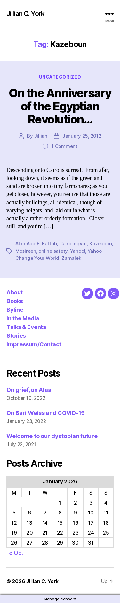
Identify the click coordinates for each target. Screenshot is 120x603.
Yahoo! (77, 251)
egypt (80, 244)
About (14, 292)
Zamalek (71, 258)
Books (14, 301)
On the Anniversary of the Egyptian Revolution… (60, 106)
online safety (53, 251)
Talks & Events (26, 327)
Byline (14, 309)
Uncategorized (60, 77)
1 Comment (64, 146)
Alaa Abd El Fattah (36, 244)
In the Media (22, 318)
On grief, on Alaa (28, 389)
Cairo (65, 244)
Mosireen (25, 251)
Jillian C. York (25, 13)
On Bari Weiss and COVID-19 (45, 413)
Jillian (40, 136)
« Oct (16, 552)
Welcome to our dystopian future (52, 436)
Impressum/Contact (33, 344)
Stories (16, 335)
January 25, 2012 (81, 136)
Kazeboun (100, 244)
